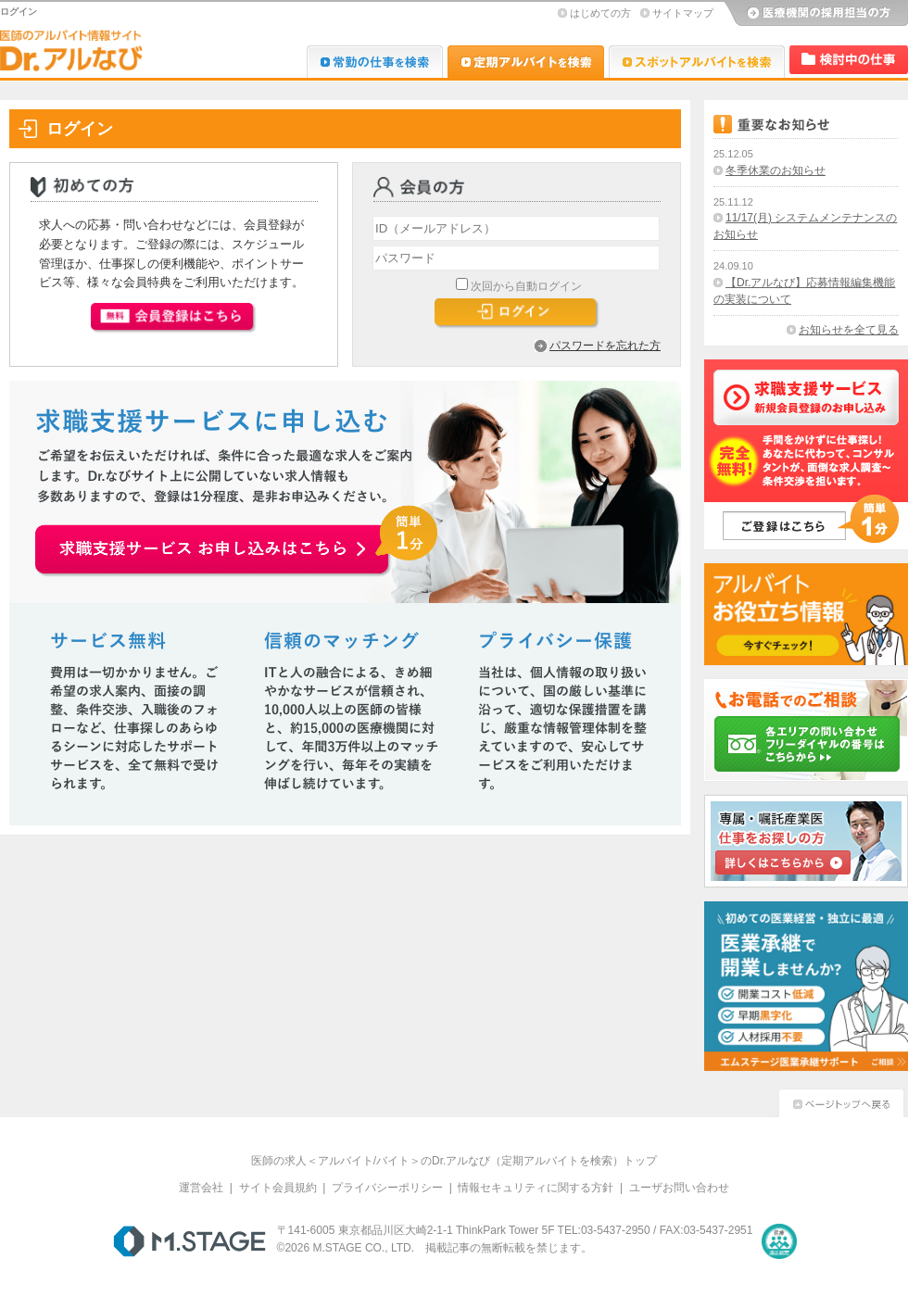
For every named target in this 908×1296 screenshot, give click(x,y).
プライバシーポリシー (387, 1187)
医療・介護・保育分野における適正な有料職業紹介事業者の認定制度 (779, 1241)
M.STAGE (189, 1241)
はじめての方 (600, 13)
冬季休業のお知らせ (775, 170)
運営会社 (201, 1187)
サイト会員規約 (278, 1187)
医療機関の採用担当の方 (815, 14)
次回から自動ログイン (526, 286)
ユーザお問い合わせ (679, 1187)
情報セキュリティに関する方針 (535, 1187)
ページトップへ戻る (841, 1101)
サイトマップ (682, 13)
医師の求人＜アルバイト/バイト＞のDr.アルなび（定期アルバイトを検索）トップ (454, 1160)
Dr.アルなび (526, 61)
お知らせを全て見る (849, 329)
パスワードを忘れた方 (605, 345)
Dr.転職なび (375, 61)
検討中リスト (848, 59)
